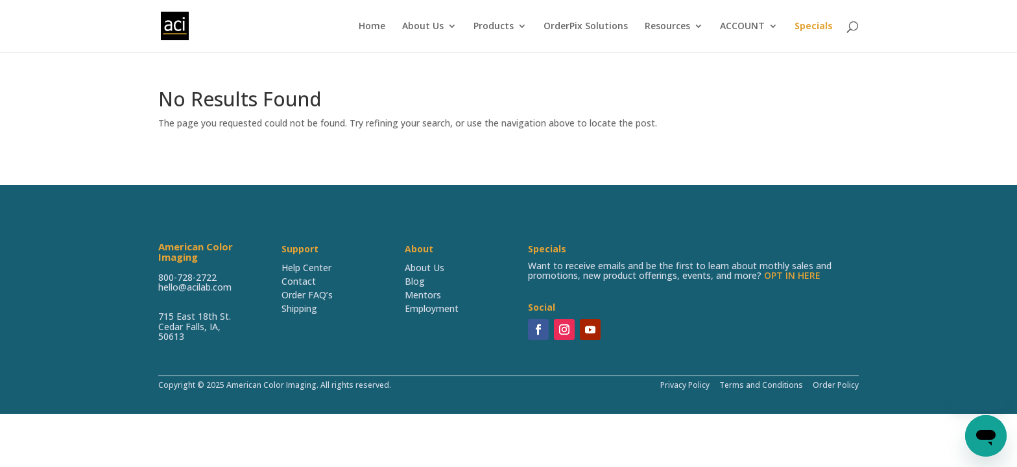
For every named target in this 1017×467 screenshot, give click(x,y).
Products (493, 26)
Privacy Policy (685, 384)
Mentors (423, 295)
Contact (298, 281)
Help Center (306, 267)
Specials (814, 26)
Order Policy (835, 384)
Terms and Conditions (761, 384)
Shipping (299, 308)
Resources (667, 26)
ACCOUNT (742, 26)
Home (372, 26)
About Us (423, 26)
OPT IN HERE (792, 275)
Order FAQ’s (307, 295)
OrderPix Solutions (586, 26)
